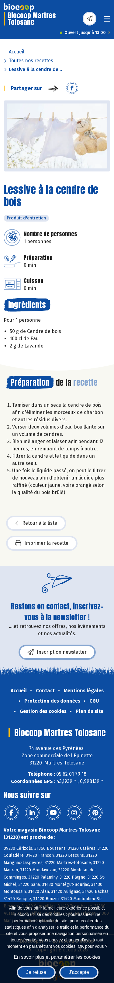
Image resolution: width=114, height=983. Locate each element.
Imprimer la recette (41, 543)
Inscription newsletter (57, 652)
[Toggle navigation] (107, 21)
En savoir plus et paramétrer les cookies (57, 957)
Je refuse (36, 972)
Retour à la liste (36, 523)
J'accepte (79, 972)
